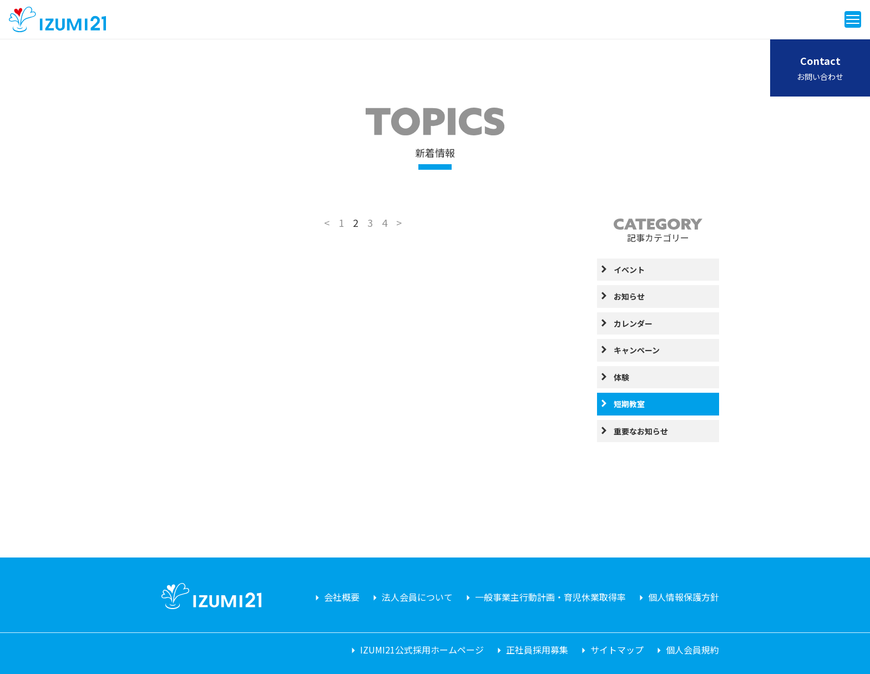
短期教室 (629, 403)
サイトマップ (617, 649)
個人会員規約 (692, 649)
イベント (629, 269)
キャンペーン (637, 350)
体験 (621, 377)
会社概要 (342, 597)
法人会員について (417, 597)
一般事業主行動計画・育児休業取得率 (550, 597)
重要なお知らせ (641, 431)
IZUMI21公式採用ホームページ (422, 649)
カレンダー (633, 323)
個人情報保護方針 (683, 597)
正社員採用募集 (537, 649)
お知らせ (629, 296)
